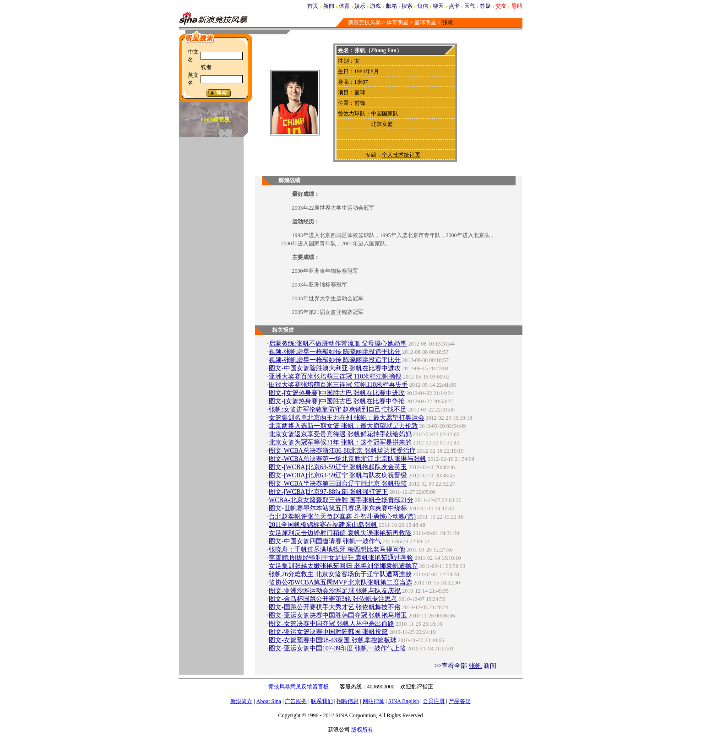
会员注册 (434, 701)
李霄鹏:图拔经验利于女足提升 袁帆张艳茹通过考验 (341, 557)
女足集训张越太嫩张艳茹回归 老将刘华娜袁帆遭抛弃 (343, 566)
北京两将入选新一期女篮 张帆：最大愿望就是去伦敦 (343, 425)
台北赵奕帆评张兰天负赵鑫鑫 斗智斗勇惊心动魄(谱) (342, 516)
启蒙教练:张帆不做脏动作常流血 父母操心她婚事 (338, 343)
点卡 (454, 6)
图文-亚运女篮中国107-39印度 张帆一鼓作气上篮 (337, 648)
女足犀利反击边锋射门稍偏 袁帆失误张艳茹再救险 (340, 533)
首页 (312, 6)
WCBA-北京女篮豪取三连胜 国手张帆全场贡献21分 (341, 500)
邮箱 (391, 6)
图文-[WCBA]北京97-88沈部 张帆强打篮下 (328, 491)
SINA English (403, 701)
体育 (344, 6)
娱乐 (359, 6)
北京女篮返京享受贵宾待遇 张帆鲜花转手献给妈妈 (340, 434)
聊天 (438, 6)
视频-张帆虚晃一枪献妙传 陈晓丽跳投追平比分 (335, 351)
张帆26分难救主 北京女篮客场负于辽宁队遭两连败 (340, 574)
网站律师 (374, 701)
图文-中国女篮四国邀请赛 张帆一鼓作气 (325, 541)
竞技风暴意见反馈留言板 (298, 686)
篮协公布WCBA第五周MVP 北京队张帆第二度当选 (340, 582)
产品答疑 (460, 701)
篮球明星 (425, 22)
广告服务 (296, 701)
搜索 (407, 6)
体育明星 (397, 22)
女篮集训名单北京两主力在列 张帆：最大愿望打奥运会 (346, 417)
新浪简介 (241, 701)
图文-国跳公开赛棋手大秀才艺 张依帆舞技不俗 (335, 607)
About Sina (268, 701)
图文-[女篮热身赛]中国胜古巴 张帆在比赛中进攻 (337, 393)
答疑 (485, 6)
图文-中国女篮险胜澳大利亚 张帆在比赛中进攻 (335, 368)
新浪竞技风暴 (364, 22)
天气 (469, 6)
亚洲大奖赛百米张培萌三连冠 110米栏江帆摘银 (335, 376)
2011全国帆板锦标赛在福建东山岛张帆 (323, 524)
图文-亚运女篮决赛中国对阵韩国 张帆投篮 (328, 631)
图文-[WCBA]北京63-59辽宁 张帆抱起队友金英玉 (338, 467)
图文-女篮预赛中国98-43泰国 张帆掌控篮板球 (333, 640)
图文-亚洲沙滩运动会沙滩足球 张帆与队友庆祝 (335, 590)
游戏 (375, 6)
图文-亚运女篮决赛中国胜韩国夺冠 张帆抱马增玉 (338, 615)
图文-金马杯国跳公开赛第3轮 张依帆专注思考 (333, 598)
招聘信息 (348, 701)
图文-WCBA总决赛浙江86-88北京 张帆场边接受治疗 (342, 450)
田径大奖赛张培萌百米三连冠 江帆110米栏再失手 (338, 384)
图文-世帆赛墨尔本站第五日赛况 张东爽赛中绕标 (338, 508)
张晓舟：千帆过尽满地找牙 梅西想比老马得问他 (337, 549)
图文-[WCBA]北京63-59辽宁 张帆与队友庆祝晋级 (338, 475)
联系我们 (322, 701)
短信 (422, 6)
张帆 (475, 665)
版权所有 (362, 729)
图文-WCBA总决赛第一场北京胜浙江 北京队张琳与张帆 (347, 458)
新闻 (328, 6)
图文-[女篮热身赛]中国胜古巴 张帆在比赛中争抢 (337, 401)
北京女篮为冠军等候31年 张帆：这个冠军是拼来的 (340, 442)
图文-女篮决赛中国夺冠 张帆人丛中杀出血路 (331, 623)
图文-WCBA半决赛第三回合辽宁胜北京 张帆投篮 (338, 483)
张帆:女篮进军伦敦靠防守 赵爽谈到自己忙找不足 (338, 409)
